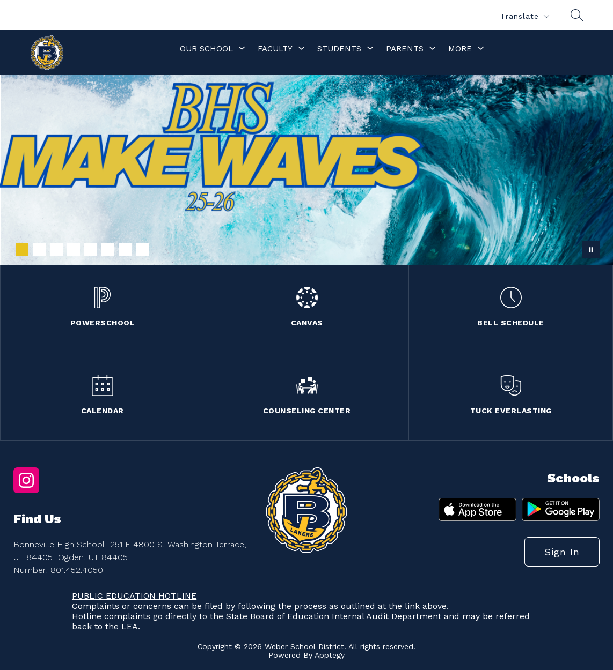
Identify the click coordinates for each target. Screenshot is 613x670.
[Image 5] (90, 249)
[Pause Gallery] (591, 249)
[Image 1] (22, 249)
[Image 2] (39, 249)
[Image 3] (56, 249)
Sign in (562, 551)
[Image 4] (73, 249)
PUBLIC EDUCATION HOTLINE (134, 596)
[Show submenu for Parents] (405, 48)
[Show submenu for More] (460, 48)
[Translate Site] (524, 16)
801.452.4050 (76, 570)
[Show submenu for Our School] (206, 48)
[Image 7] (125, 249)
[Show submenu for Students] (339, 48)
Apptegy (330, 655)
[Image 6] (107, 249)
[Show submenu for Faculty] (275, 48)
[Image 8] (142, 249)
